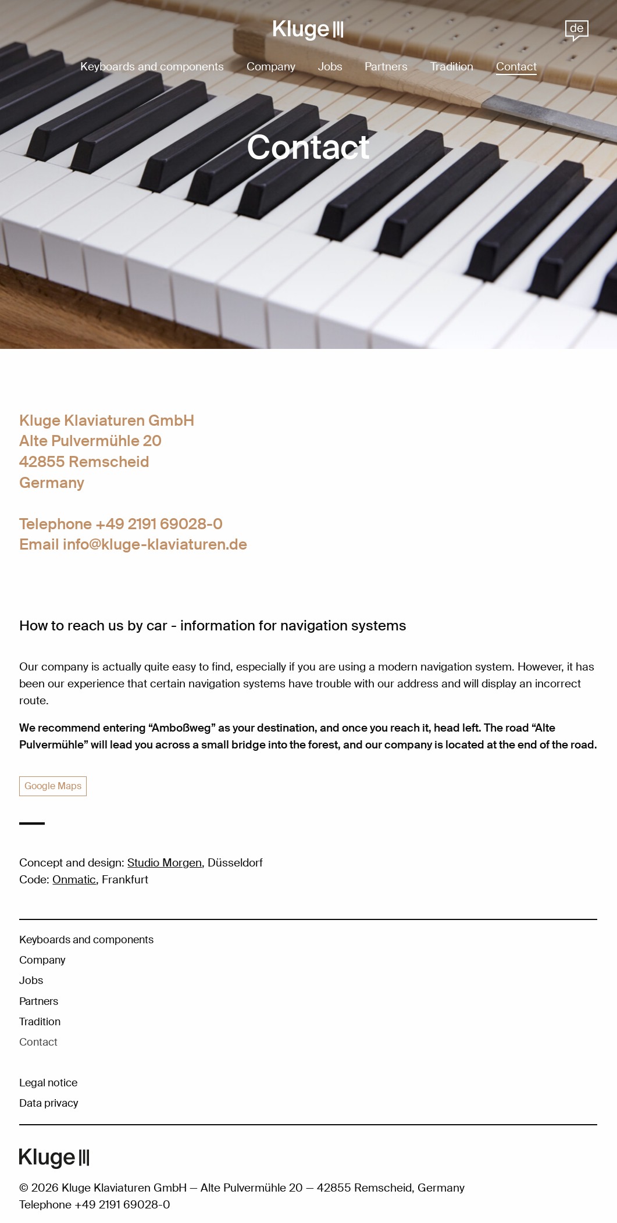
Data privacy (48, 1103)
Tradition (451, 67)
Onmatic (74, 879)
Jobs (330, 67)
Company (271, 67)
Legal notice (48, 1082)
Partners (386, 67)
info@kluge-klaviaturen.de (155, 544)
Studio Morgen (164, 862)
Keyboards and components (152, 67)
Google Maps (52, 786)
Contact (516, 67)
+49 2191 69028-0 (159, 524)
